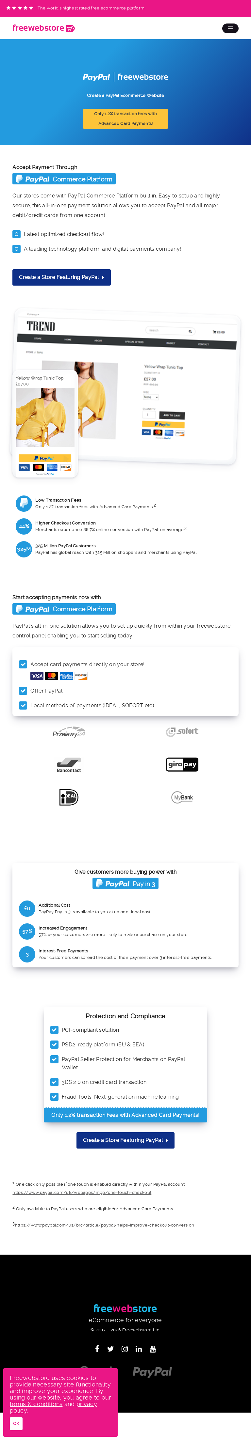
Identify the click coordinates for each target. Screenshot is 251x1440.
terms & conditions (36, 1404)
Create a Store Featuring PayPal (61, 277)
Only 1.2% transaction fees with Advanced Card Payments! (125, 118)
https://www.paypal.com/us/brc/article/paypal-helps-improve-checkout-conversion (104, 1225)
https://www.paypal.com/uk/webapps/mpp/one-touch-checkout (81, 1192)
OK (16, 1423)
